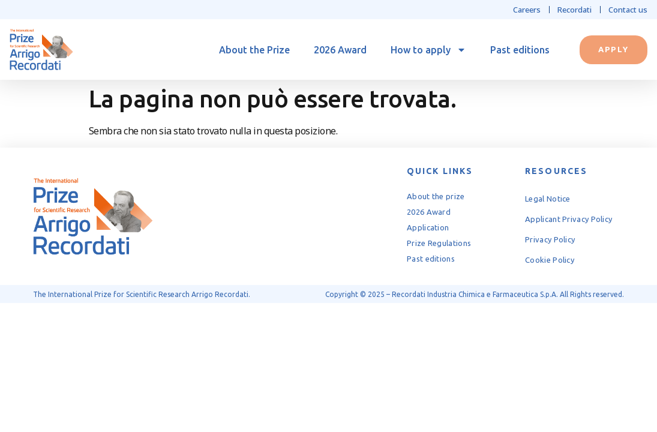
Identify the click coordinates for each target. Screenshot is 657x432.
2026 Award (340, 49)
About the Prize (254, 49)
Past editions (520, 49)
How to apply (428, 50)
